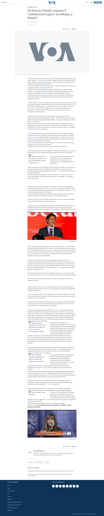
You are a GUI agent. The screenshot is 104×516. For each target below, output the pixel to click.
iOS (8, 493)
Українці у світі (32, 7)
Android (9, 496)
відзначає (56, 310)
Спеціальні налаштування (14, 505)
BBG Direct (10, 499)
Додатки (9, 510)
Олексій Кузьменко (33, 22)
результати (43, 80)
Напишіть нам (11, 491)
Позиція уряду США (12, 507)
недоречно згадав (33, 137)
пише (49, 384)
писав (60, 267)
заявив (74, 190)
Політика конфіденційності (14, 502)
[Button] (67, 29)
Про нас (9, 485)
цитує (60, 171)
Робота (9, 488)
